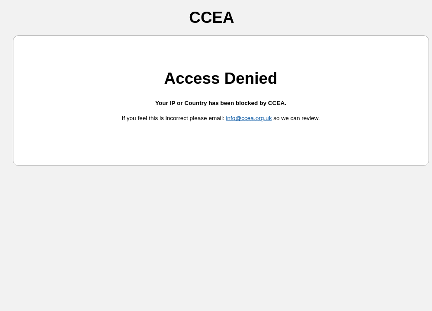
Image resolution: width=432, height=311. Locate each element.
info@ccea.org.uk (249, 118)
